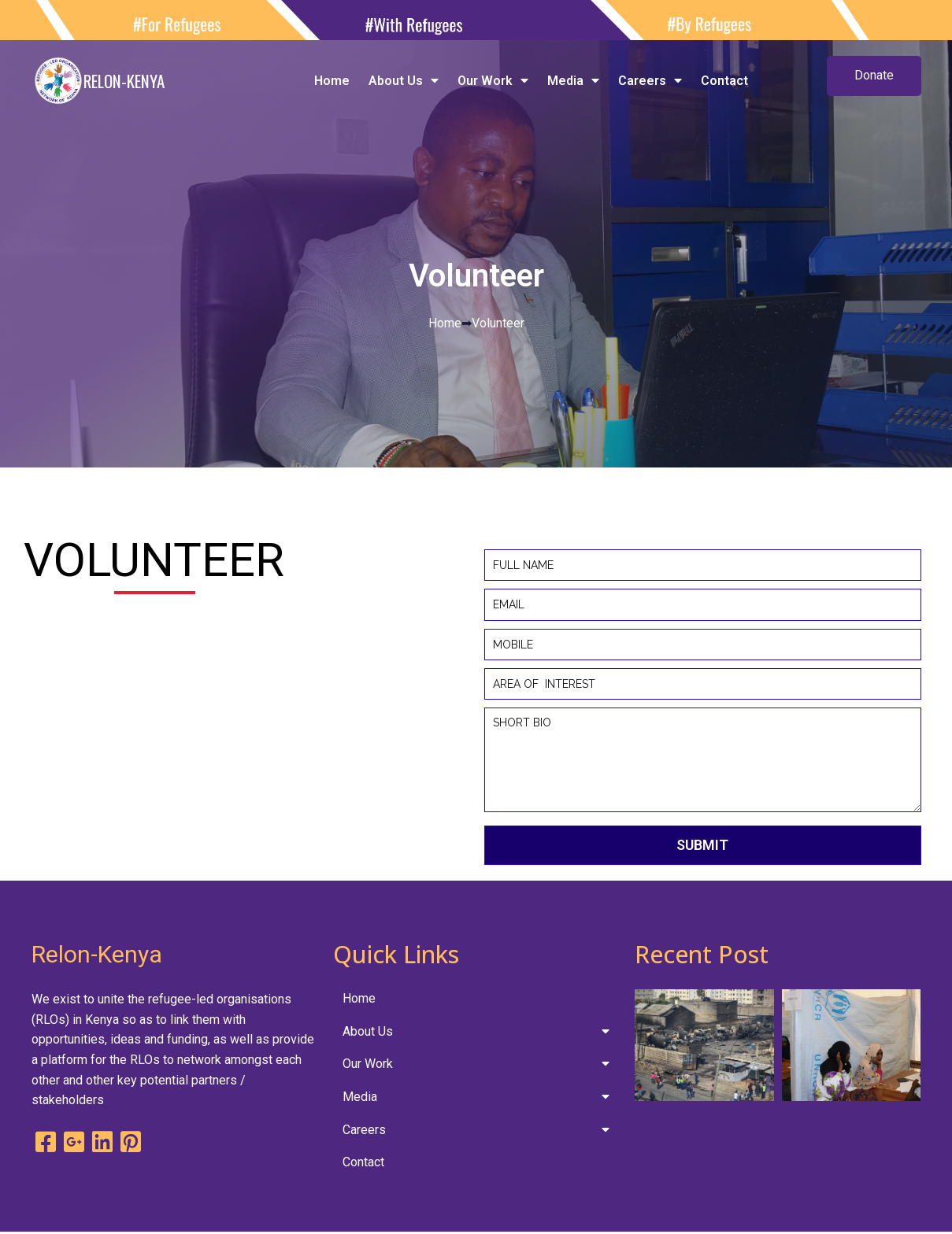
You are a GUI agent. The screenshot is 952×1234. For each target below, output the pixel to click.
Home (444, 323)
